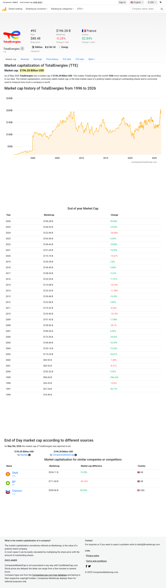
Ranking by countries (36, 9)
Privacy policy (92, 555)
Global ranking (15, 9)
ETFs (79, 9)
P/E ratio (67, 59)
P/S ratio (80, 59)
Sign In (122, 2)
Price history (52, 59)
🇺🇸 (136, 2)
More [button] (91, 59)
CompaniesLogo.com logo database (49, 575)
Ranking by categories (61, 9)
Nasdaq (24, 455)
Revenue (25, 59)
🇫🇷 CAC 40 (50, 47)
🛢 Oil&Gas (37, 47)
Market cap (11, 59)
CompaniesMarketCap (63, 455)
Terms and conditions (96, 561)
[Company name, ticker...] (147, 8)
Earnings (37, 59)
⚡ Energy (63, 47)
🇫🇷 (89, 31)
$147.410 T (37, 2)
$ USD (151, 2)
